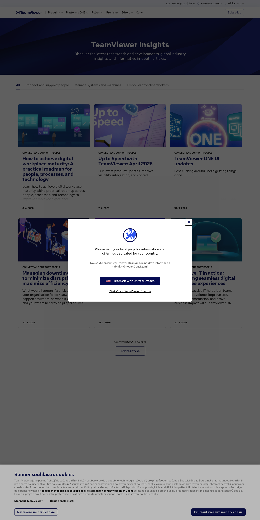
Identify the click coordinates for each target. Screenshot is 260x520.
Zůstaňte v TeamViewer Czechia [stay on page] (130, 291)
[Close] (188, 222)
